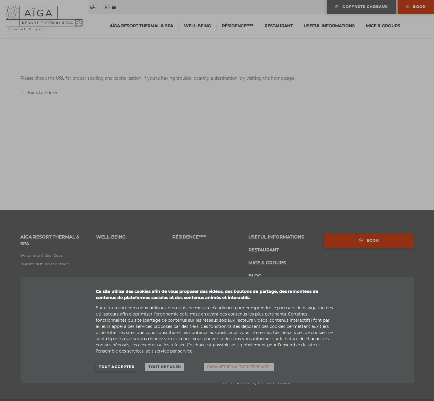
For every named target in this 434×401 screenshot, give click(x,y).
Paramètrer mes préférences (239, 367)
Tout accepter (117, 367)
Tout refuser (164, 367)
